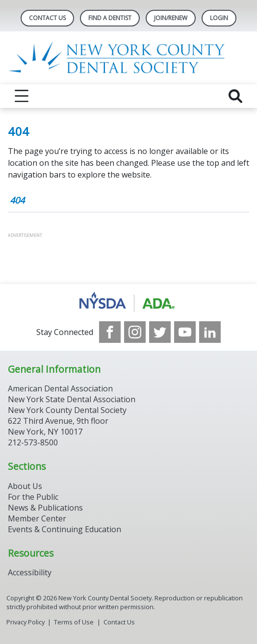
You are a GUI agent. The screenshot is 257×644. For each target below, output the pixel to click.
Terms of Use (74, 622)
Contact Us (47, 18)
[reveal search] (235, 96)
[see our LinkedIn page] (210, 332)
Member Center (37, 518)
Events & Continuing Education (64, 529)
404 (17, 200)
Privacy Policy (25, 622)
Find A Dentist (109, 18)
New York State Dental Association (71, 399)
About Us (25, 486)
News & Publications (45, 507)
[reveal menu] (21, 96)
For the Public (33, 496)
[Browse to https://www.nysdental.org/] (129, 302)
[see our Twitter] (160, 332)
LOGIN (219, 18)
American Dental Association (60, 388)
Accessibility (29, 572)
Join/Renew (170, 18)
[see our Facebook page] (110, 332)
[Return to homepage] (128, 58)
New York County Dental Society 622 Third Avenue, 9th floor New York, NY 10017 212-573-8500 (67, 426)
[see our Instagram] (135, 332)
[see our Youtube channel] (185, 332)
